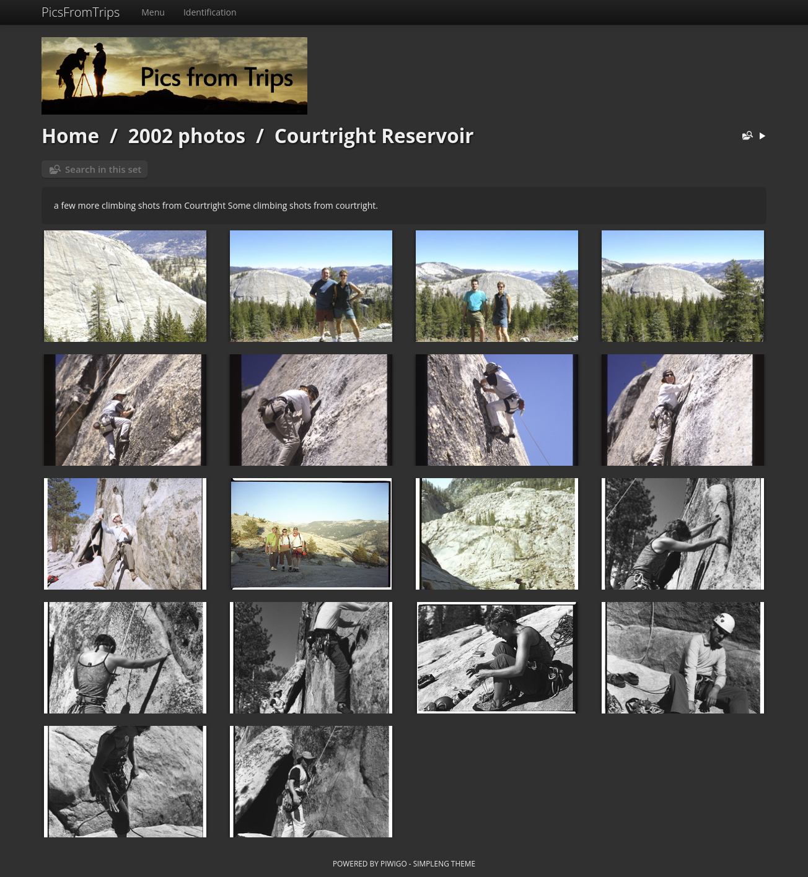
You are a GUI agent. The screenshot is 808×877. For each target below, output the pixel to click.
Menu (153, 12)
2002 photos (186, 135)
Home (70, 135)
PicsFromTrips (81, 12)
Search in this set (103, 169)
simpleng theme (444, 863)
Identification (210, 12)
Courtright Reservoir (374, 135)
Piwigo (393, 863)
